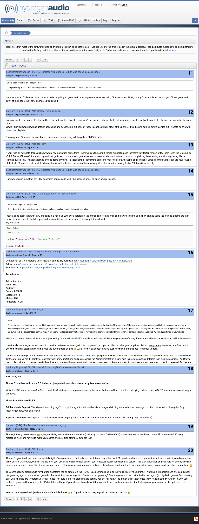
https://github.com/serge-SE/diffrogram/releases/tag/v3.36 (50, 267)
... (34, 59)
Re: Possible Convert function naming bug (45, 425)
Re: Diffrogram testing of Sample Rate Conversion (54, 251)
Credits (24, 518)
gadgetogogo (23, 114)
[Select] (16, 228)
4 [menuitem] (30, 59)
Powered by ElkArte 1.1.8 (10, 518)
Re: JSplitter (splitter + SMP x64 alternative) (55, 193)
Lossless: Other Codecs (18, 72)
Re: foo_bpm (39, 144)
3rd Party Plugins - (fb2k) (18, 111)
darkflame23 (22, 429)
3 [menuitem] (26, 59)
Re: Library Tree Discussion (47, 111)
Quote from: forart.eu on (24, 83)
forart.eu (21, 173)
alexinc (20, 147)
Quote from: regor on (23, 204)
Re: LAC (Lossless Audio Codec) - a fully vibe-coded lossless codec (66, 72)
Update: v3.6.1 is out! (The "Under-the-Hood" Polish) (59, 367)
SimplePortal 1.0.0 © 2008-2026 (40, 518)
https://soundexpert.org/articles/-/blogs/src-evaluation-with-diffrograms (49, 264)
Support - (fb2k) (14, 425)
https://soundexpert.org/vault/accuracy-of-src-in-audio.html (102, 260)
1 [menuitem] (17, 59)
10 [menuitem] (38, 59)
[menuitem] (10, 60)
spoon (20, 75)
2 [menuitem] (21, 59)
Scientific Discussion (16, 251)
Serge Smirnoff (24, 255)
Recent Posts (20, 33)
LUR (19, 197)
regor (19, 313)
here (174, 50)
